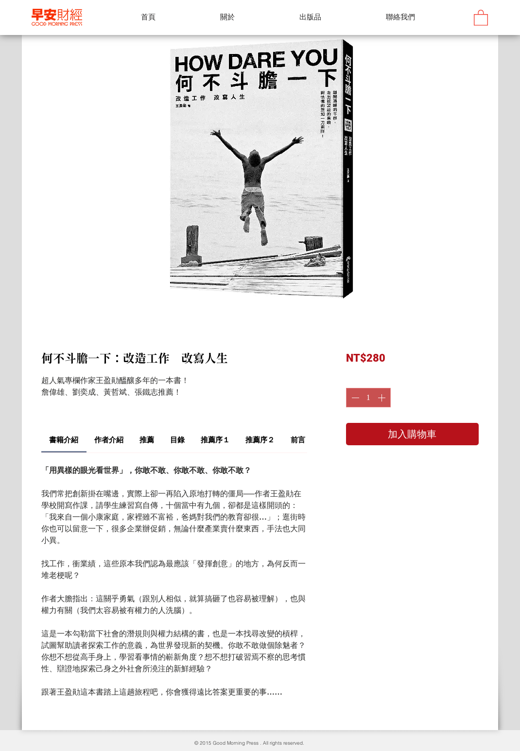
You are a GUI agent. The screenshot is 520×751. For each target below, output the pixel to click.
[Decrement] (354, 397)
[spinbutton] (368, 397)
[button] (481, 17)
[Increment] (382, 397)
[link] (63, 439)
